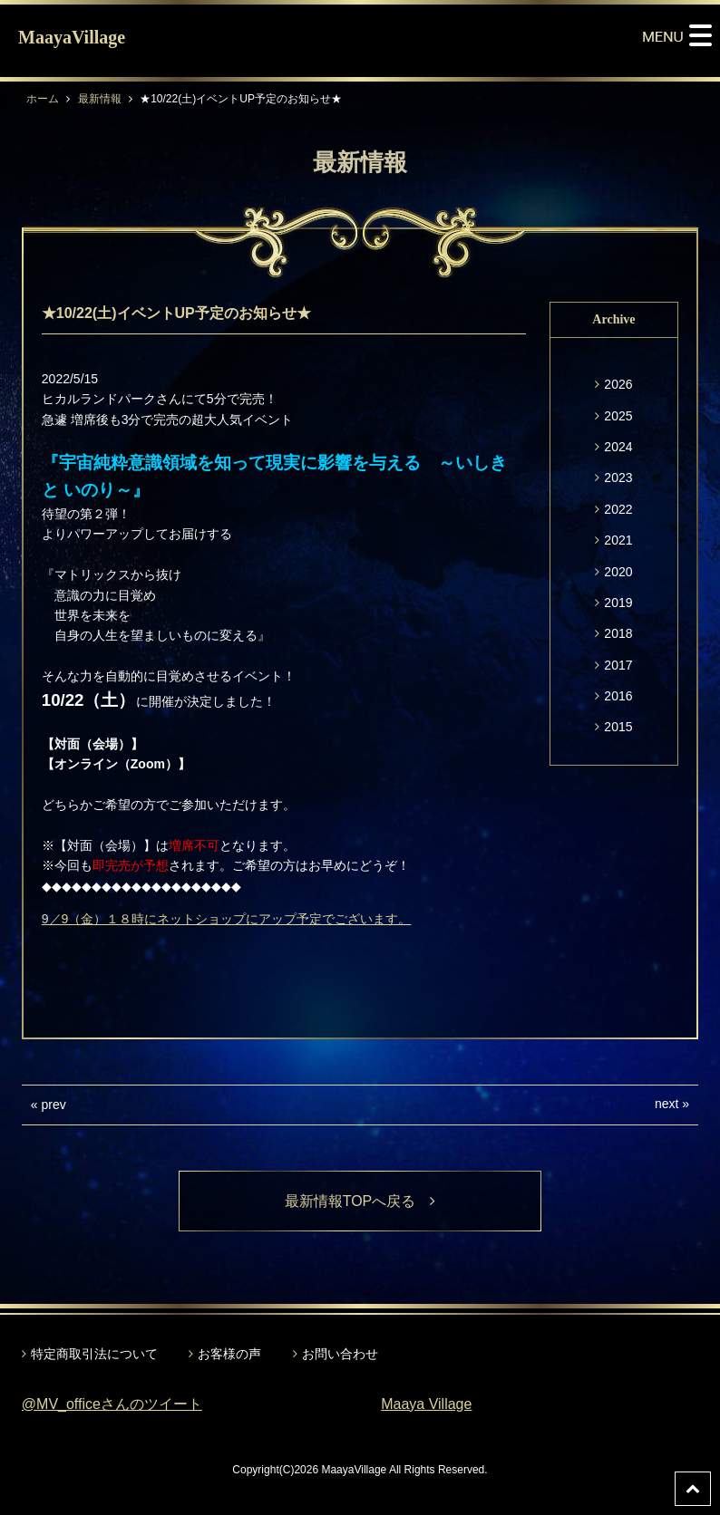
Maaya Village (426, 1404)
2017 (618, 665)
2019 (618, 602)
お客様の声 (229, 1353)
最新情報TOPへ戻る (360, 1201)
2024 (618, 446)
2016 (618, 696)
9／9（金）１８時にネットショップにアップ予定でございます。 (227, 919)
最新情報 (100, 98)
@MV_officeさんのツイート (112, 1404)
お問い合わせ (340, 1353)
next (666, 1103)
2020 (618, 572)
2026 (618, 384)
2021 (618, 540)
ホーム (42, 98)
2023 (618, 477)
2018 (618, 633)
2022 (618, 509)
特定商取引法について (94, 1353)
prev (54, 1104)
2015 (618, 726)
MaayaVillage (71, 37)
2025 (618, 416)
